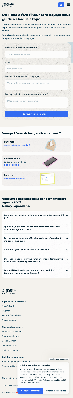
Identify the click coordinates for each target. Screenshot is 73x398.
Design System (9, 340)
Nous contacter (9, 320)
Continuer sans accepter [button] (59, 359)
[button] (68, 4)
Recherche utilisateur (12, 331)
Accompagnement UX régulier (16, 361)
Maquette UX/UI (9, 345)
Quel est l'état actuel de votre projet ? (22, 76)
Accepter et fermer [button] (30, 390)
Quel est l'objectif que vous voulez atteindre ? (26, 94)
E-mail (8, 62)
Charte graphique (10, 336)
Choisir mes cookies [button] (56, 390)
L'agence (6, 310)
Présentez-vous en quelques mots (21, 47)
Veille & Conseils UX (11, 315)
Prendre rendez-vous (14, 178)
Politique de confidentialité (54, 380)
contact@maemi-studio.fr (17, 145)
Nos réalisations (9, 306)
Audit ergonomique (11, 350)
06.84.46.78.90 (11, 165)
